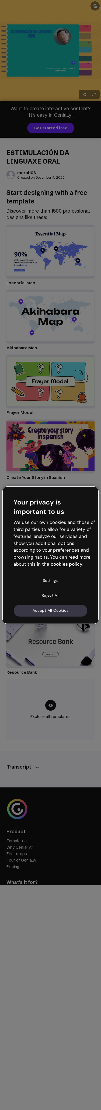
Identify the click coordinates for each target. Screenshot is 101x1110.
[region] (50, 555)
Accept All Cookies (51, 610)
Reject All (51, 595)
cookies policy (66, 564)
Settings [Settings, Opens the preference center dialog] (50, 580)
